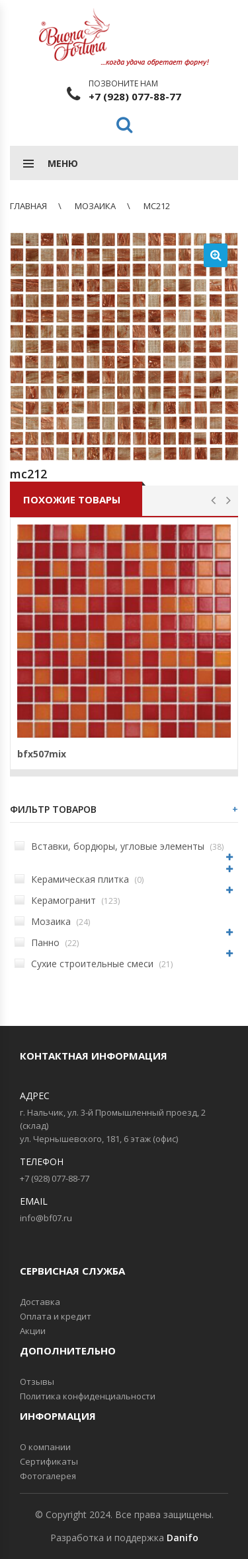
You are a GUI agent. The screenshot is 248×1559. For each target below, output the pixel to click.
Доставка (40, 1302)
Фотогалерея (48, 1476)
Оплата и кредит (55, 1316)
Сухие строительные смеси (94, 963)
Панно (47, 942)
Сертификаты (49, 1461)
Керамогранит (67, 900)
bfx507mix (41, 754)
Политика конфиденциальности (87, 1396)
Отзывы (37, 1381)
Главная (28, 206)
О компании (45, 1447)
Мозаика (95, 206)
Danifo (182, 1537)
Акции (33, 1331)
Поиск (124, 125)
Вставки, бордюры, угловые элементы (119, 846)
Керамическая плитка (79, 879)
